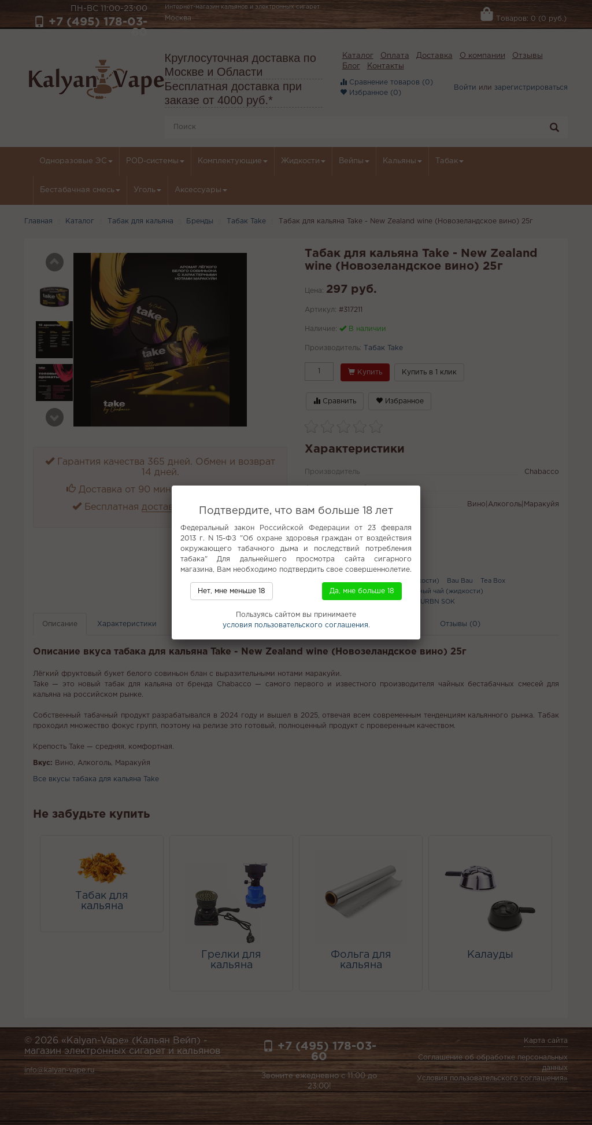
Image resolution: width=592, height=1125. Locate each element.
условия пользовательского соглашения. (296, 625)
